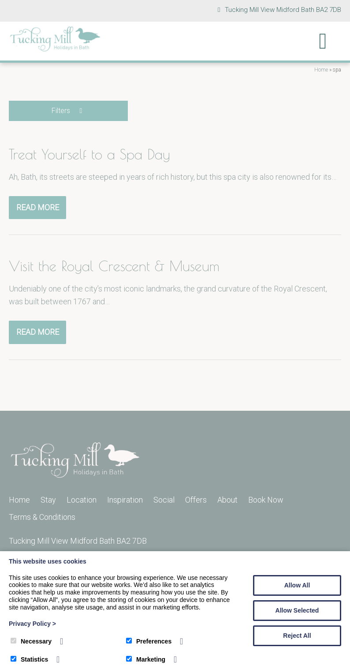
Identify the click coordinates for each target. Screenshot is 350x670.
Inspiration (125, 499)
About (227, 499)
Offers (196, 499)
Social (164, 499)
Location (82, 499)
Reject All (297, 635)
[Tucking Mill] (55, 49)
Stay (48, 499)
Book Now (265, 499)
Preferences (148, 641)
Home (321, 70)
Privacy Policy (32, 623)
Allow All (297, 585)
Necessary (31, 641)
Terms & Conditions (42, 517)
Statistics (29, 659)
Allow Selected (297, 610)
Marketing (145, 659)
